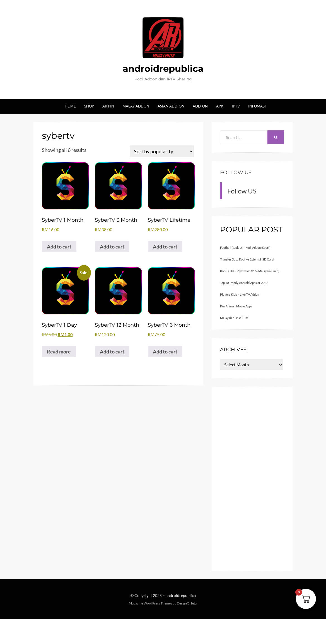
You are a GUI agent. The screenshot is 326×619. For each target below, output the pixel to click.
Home (70, 106)
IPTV (236, 106)
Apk (219, 106)
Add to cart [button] (59, 246)
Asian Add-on (171, 106)
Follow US (236, 172)
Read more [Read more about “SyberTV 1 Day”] (59, 351)
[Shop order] (162, 151)
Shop (89, 106)
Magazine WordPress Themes (150, 603)
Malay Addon (135, 106)
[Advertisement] (252, 479)
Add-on (200, 106)
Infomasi (257, 106)
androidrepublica (163, 68)
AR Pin (108, 106)
